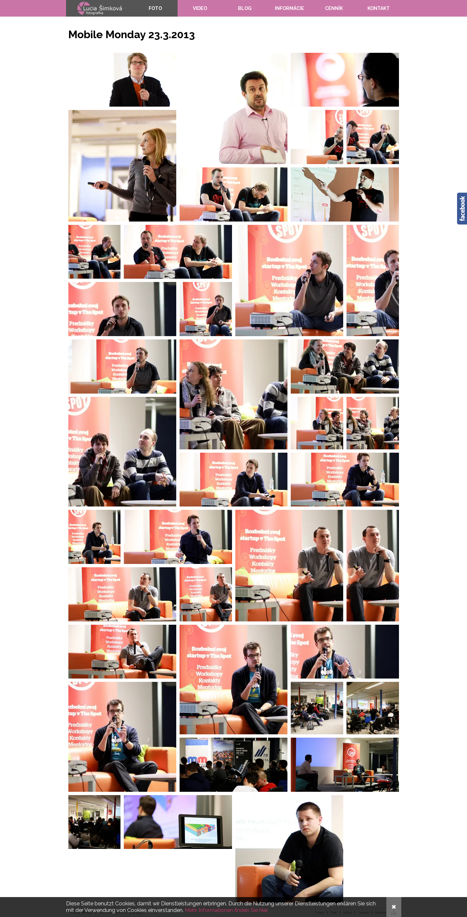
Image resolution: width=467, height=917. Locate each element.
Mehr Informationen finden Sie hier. (226, 910)
